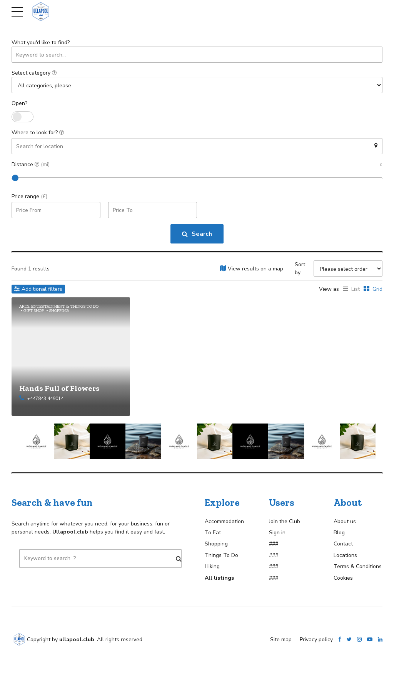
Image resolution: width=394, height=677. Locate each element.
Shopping (59, 310)
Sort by (300, 268)
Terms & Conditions (358, 566)
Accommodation (224, 521)
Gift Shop (33, 310)
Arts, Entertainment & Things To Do (58, 305)
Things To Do (221, 555)
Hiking (212, 566)
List (355, 289)
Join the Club (284, 521)
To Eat (213, 532)
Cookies (343, 577)
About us (345, 521)
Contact (343, 543)
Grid (377, 289)
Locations (345, 555)
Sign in (277, 532)
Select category (34, 73)
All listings (219, 577)
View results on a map (255, 268)
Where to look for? (38, 132)
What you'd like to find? (41, 42)
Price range (29, 196)
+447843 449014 (45, 398)
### (273, 543)
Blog (339, 532)
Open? (19, 103)
